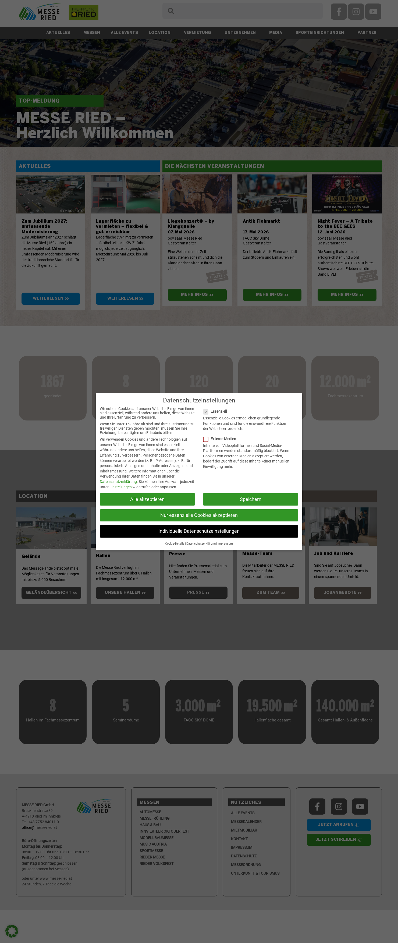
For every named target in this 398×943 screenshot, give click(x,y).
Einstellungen (120, 487)
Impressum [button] (225, 543)
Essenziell (217, 411)
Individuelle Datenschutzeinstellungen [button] (199, 531)
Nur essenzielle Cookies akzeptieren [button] (199, 515)
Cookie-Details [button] (174, 543)
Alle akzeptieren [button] (147, 499)
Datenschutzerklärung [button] (201, 543)
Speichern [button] (250, 499)
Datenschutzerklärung (118, 481)
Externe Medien (222, 439)
